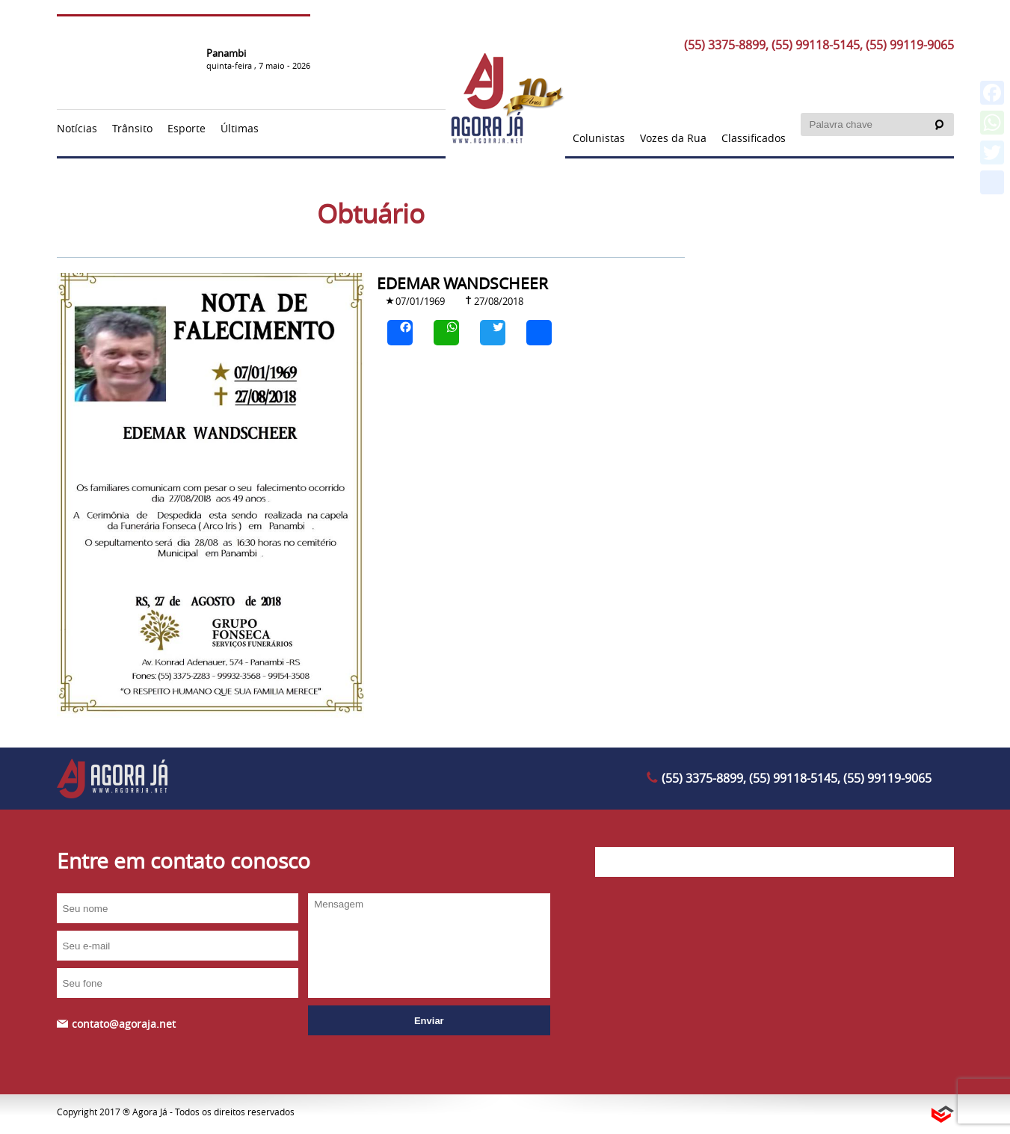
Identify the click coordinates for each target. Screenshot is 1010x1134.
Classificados (753, 138)
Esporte (186, 128)
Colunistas (599, 138)
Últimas (240, 128)
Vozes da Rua (673, 138)
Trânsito (132, 128)
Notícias (77, 128)
